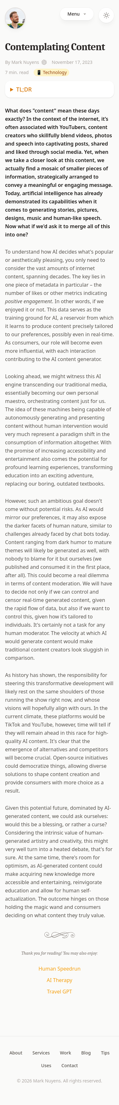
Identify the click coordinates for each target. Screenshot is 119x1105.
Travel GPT (59, 991)
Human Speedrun (59, 968)
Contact (70, 1065)
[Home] (15, 18)
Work (65, 1053)
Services (41, 1053)
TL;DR (24, 89)
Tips (105, 1053)
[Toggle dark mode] (106, 15)
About (16, 1053)
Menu (77, 14)
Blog (86, 1053)
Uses (46, 1065)
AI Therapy (59, 980)
